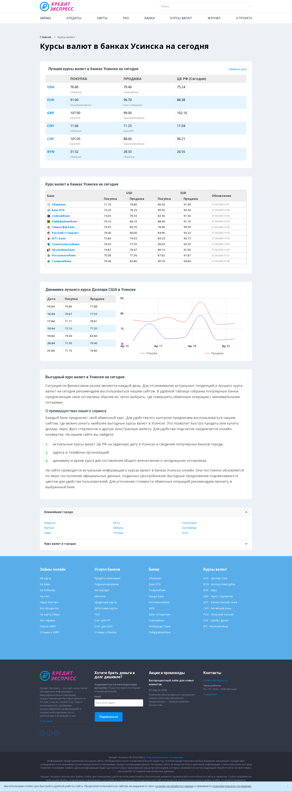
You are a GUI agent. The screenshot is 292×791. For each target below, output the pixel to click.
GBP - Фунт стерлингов (218, 596)
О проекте (46, 721)
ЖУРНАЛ (214, 18)
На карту (45, 578)
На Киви (45, 584)
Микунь (118, 528)
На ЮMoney (47, 590)
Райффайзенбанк (62, 221)
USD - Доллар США (215, 578)
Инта (116, 523)
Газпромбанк (59, 261)
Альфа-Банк (156, 596)
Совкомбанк (58, 216)
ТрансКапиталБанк (63, 244)
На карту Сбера (50, 614)
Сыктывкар (189, 528)
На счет (45, 596)
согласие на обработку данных (174, 786)
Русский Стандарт (63, 233)
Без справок (47, 620)
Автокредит (102, 590)
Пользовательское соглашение (164, 757)
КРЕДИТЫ (73, 18)
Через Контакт (49, 602)
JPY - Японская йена (215, 626)
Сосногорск (189, 523)
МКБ (152, 608)
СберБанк (56, 204)
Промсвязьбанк (61, 250)
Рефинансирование (106, 584)
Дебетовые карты (105, 608)
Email (97, 696)
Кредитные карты (105, 602)
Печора (118, 533)
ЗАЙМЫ (45, 18)
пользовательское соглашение (233, 786)
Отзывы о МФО (50, 632)
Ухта (185, 533)
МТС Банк (56, 238)
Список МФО (48, 626)
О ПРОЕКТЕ (244, 18)
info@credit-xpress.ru (215, 680)
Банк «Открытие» (160, 614)
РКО (126, 18)
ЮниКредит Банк (159, 626)
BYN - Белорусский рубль (219, 584)
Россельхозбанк (61, 255)
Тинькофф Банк (61, 227)
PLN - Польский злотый (218, 614)
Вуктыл (49, 528)
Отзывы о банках (105, 632)
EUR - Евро (210, 590)
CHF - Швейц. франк (215, 620)
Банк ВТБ (56, 210)
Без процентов (49, 608)
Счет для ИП (102, 620)
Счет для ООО (103, 626)
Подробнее (210, 694)
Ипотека (99, 596)
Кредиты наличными (107, 578)
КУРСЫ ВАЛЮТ (181, 18)
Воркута (49, 523)
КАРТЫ (102, 18)
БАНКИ (150, 18)
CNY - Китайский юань (217, 608)
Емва (47, 533)
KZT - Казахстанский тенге (220, 602)
